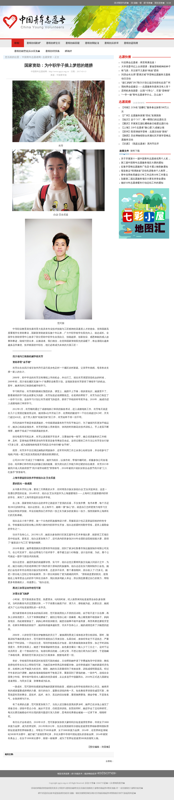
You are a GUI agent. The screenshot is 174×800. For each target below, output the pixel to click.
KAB (169, 3)
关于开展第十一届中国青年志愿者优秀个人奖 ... (145, 158)
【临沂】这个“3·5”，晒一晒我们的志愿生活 (143, 119)
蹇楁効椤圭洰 (53, 43)
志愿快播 (125, 57)
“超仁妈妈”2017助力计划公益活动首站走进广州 (145, 82)
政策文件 (124, 151)
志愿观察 (125, 102)
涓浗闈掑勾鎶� (121, 3)
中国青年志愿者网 (31, 57)
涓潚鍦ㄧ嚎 (136, 3)
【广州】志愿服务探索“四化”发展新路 (141, 115)
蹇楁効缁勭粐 (34, 43)
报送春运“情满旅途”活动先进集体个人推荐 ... (144, 170)
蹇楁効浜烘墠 (111, 43)
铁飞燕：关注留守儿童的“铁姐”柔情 (140, 70)
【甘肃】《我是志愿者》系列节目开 (140, 143)
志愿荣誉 (47, 57)
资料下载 (135, 151)
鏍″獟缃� (148, 3)
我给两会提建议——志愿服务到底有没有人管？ (146, 86)
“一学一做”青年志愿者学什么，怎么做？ (142, 94)
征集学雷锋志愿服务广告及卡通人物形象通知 (144, 166)
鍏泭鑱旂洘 (76, 773)
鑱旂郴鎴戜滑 (90, 773)
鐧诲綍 (68, 51)
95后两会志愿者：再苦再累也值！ (139, 62)
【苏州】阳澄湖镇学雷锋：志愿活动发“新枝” (144, 131)
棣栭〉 (17, 43)
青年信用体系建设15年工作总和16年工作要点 (144, 174)
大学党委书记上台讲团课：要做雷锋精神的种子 (146, 66)
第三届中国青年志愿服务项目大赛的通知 (142, 162)
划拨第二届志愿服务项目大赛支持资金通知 (143, 179)
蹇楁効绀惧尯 (52, 51)
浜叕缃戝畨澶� (117, 783)
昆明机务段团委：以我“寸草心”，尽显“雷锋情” (145, 90)
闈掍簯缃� (160, 3)
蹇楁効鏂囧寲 (73, 43)
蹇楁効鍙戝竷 (131, 43)
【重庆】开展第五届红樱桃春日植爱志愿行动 (144, 123)
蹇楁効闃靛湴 (92, 43)
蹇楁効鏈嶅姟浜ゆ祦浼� (27, 51)
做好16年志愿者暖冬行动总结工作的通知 (142, 183)
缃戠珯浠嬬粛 (63, 773)
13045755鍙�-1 (103, 783)
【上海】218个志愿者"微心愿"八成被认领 (142, 127)
